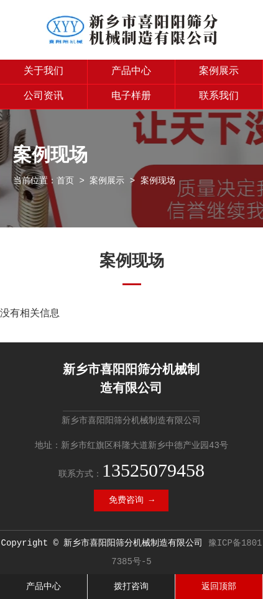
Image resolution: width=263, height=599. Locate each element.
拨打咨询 (131, 587)
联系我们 (219, 96)
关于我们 (43, 71)
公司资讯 (43, 96)
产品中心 (131, 71)
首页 (65, 181)
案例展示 (219, 71)
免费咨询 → (131, 500)
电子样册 (131, 96)
